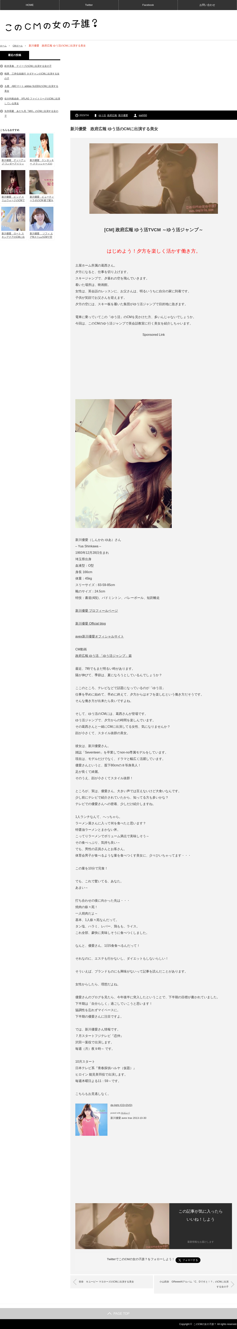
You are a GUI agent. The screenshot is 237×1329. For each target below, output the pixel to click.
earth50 (143, 115)
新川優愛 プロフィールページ (96, 610)
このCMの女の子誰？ (205, 1324)
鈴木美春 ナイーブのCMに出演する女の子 (28, 66)
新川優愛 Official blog (90, 623)
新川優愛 (123, 115)
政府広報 (112, 115)
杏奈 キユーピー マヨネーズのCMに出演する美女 (112, 1281)
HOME (30, 4)
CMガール (20, 45)
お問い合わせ (207, 4)
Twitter (89, 4)
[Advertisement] (153, 79)
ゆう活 (102, 115)
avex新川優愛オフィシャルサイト (99, 636)
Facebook (148, 4)
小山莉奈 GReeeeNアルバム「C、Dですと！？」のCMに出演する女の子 (191, 1284)
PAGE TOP (118, 1313)
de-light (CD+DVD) (121, 1105)
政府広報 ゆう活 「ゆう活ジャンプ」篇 (103, 655)
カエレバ (125, 1113)
